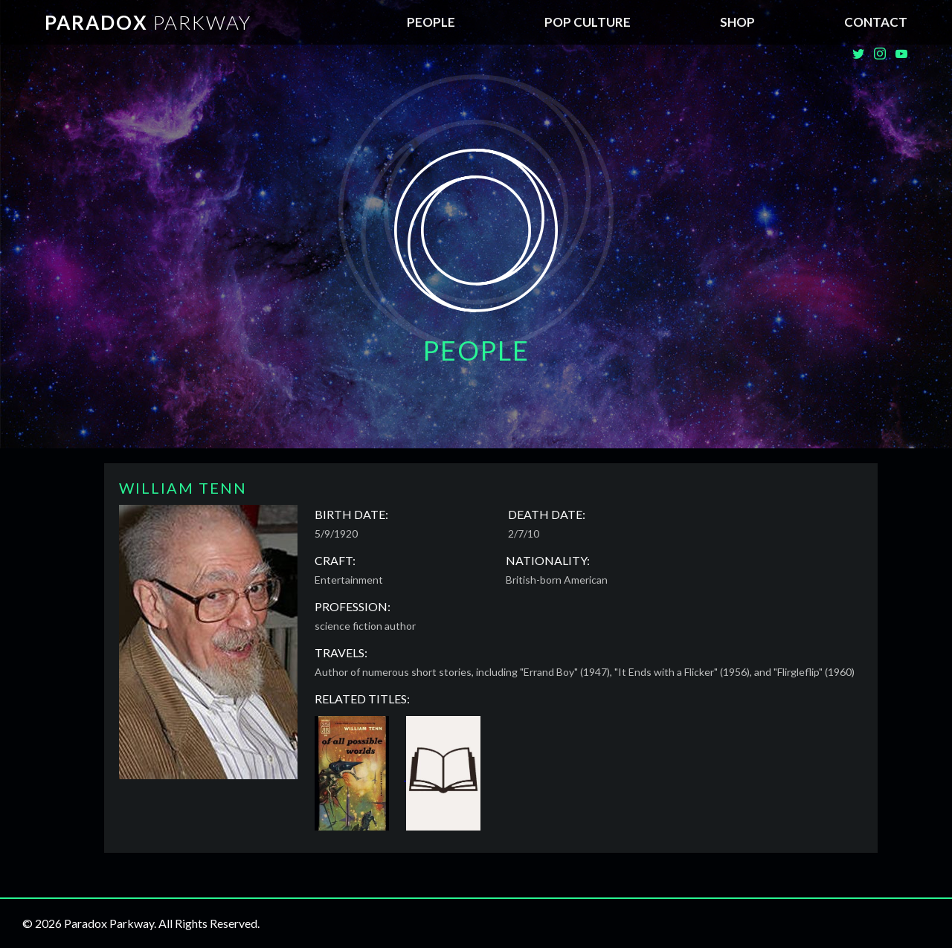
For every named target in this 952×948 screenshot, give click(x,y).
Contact (875, 22)
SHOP (737, 22)
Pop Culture (587, 22)
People (431, 22)
